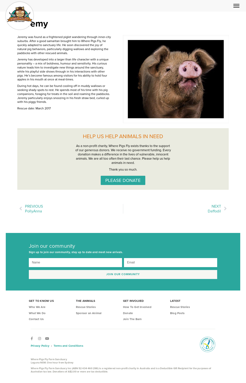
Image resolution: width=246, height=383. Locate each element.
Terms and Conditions (68, 346)
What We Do (37, 313)
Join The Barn (132, 319)
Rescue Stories (86, 307)
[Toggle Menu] (236, 5)
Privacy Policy (40, 346)
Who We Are (37, 307)
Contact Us (36, 319)
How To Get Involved (137, 307)
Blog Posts (177, 313)
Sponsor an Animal (88, 313)
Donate (128, 313)
